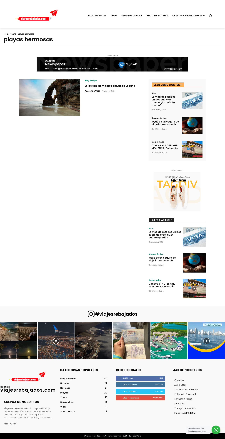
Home (7, 34)
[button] (210, 15)
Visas (154, 93)
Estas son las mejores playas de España (108, 87)
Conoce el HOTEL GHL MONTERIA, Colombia (165, 147)
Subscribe (158, 398)
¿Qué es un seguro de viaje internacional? (165, 124)
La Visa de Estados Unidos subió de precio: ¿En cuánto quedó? (163, 101)
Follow (159, 385)
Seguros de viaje (160, 118)
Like (161, 378)
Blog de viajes (92, 80)
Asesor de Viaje (92, 94)
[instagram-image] (18, 341)
